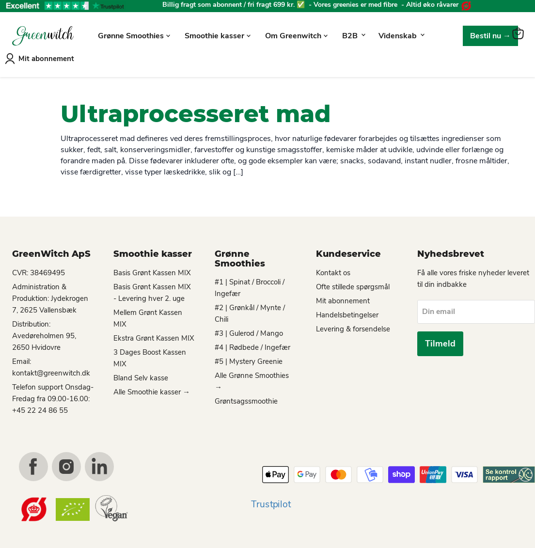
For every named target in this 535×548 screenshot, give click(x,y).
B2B (353, 33)
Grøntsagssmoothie (246, 399)
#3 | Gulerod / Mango (249, 331)
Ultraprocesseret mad (196, 111)
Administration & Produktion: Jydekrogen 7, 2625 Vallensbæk (50, 295)
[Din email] (476, 309)
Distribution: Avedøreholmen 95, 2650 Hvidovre (44, 332)
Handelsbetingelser (347, 312)
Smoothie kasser (218, 33)
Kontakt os (333, 270)
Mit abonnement (46, 56)
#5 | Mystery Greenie (249, 359)
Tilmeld (440, 341)
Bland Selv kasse (140, 375)
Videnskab (401, 33)
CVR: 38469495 (38, 270)
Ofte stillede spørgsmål (353, 284)
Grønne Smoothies (134, 33)
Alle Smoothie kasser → (151, 389)
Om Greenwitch (296, 33)
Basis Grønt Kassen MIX (152, 270)
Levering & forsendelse (353, 326)
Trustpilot (271, 501)
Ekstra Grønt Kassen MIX (153, 335)
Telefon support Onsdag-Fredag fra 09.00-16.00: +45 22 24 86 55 (53, 395)
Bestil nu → (490, 33)
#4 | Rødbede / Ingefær (252, 345)
